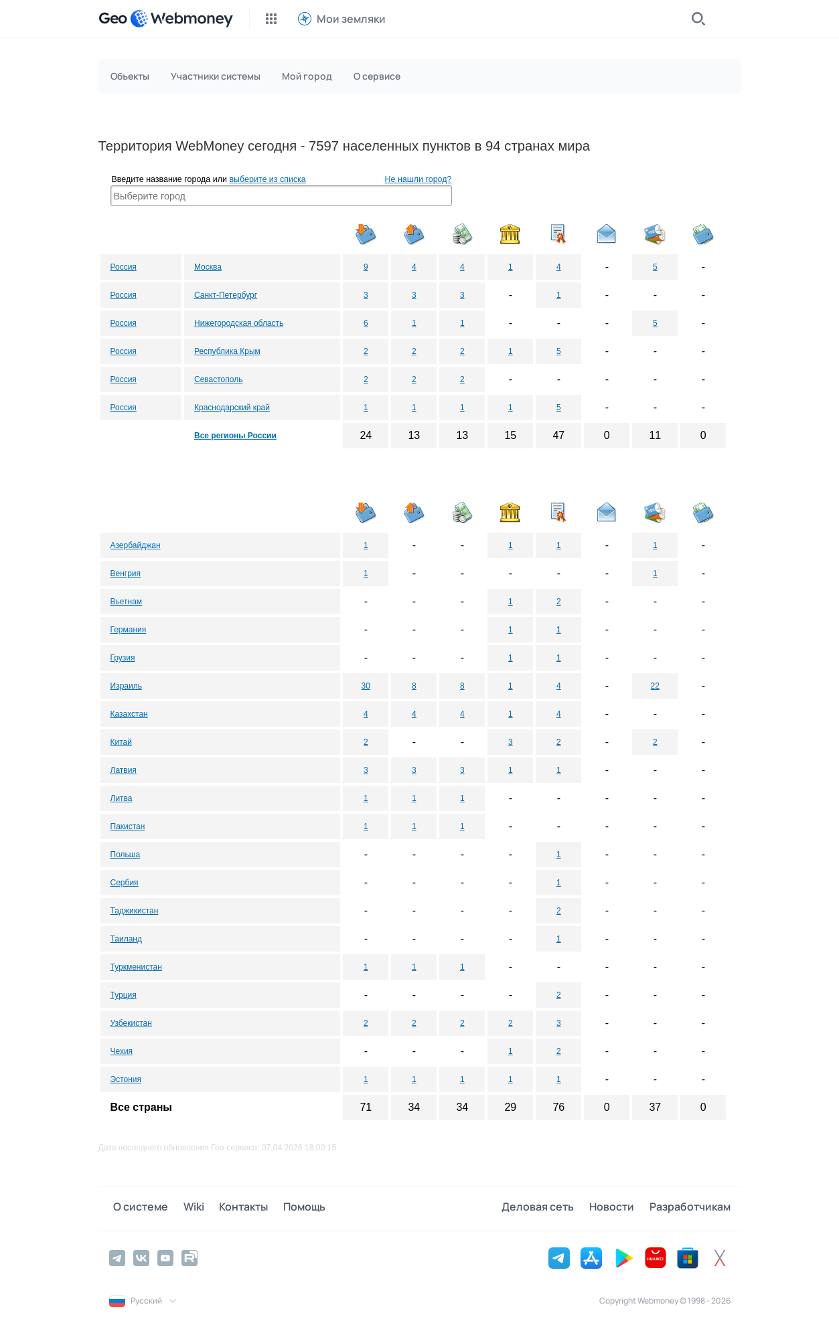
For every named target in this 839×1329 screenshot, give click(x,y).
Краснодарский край (232, 407)
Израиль (126, 686)
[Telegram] (117, 1257)
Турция (123, 995)
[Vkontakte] (141, 1257)
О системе (136, 1208)
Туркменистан (136, 967)
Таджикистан (134, 910)
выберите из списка (267, 179)
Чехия (121, 1051)
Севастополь (218, 379)
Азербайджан (135, 545)
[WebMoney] (181, 18)
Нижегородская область (238, 323)
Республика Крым (227, 351)
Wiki (185, 1208)
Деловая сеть (547, 1208)
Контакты (230, 1208)
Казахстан (129, 714)
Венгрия (125, 573)
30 (366, 686)
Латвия (123, 770)
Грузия (122, 657)
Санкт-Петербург (225, 295)
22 (655, 686)
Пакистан (127, 826)
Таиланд (126, 939)
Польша (125, 854)
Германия (128, 629)
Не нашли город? (418, 179)
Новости (616, 1208)
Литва (121, 798)
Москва (208, 267)
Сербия (124, 882)
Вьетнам (126, 601)
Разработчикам (690, 1208)
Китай (121, 742)
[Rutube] (189, 1257)
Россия (123, 267)
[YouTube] (165, 1257)
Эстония (126, 1079)
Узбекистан (131, 1023)
